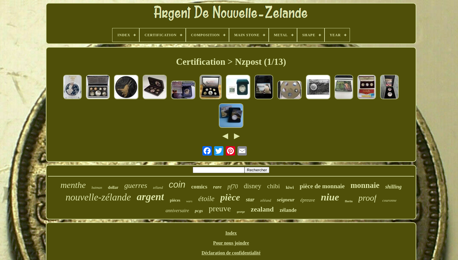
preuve (220, 208)
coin (177, 184)
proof (367, 198)
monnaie (365, 185)
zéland (158, 187)
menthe (73, 185)
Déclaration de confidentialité (231, 252)
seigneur (285, 200)
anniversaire (177, 210)
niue (330, 197)
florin (349, 201)
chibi (273, 186)
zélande (288, 210)
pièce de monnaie (322, 186)
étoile (206, 199)
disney (252, 186)
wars (189, 201)
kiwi (290, 187)
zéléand (265, 200)
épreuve (307, 200)
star (250, 199)
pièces (175, 200)
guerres (135, 185)
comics (199, 187)
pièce (230, 197)
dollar (113, 187)
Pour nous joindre (231, 242)
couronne (389, 200)
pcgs (199, 210)
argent (150, 197)
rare (217, 187)
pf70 (233, 186)
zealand (262, 209)
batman (97, 188)
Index (231, 233)
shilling (393, 187)
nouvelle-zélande (98, 197)
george (241, 211)
